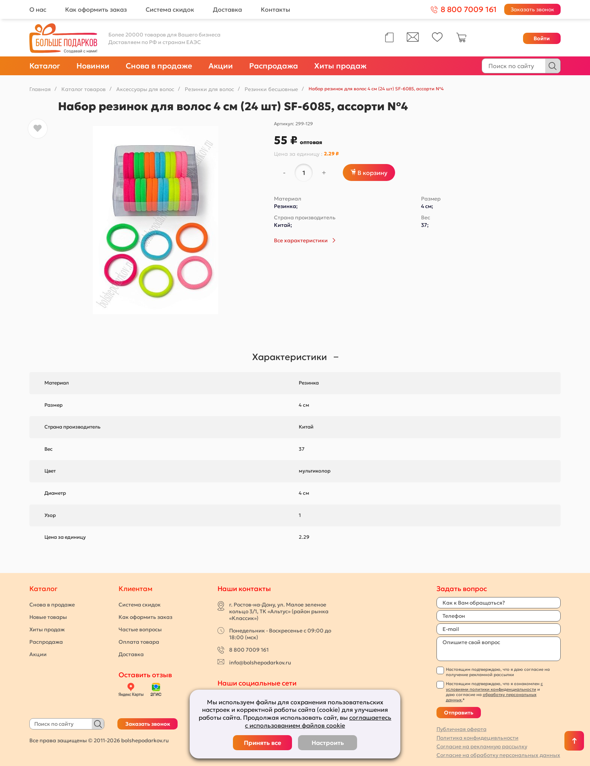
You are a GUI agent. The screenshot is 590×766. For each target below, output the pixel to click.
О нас (37, 9)
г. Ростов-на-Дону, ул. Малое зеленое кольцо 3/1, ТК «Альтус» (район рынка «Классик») (278, 611)
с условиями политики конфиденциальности (494, 686)
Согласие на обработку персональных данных (498, 755)
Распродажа (273, 66)
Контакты (275, 9)
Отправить (458, 712)
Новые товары (48, 617)
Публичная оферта (461, 729)
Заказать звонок (532, 9)
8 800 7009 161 (249, 649)
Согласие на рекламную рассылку (481, 746)
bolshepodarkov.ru (145, 740)
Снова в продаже (159, 66)
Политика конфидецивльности (477, 737)
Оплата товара (139, 641)
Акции (220, 66)
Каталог (44, 66)
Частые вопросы (140, 629)
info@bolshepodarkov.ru (260, 662)
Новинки (92, 66)
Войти (542, 38)
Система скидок (170, 9)
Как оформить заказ (96, 9)
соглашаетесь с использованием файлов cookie (318, 721)
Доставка (227, 9)
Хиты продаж (340, 66)
